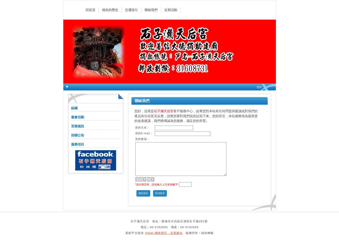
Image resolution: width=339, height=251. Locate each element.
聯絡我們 (151, 10)
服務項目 (77, 144)
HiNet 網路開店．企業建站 (164, 239)
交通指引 (131, 10)
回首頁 (90, 10)
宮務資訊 (77, 126)
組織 (74, 108)
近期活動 (170, 10)
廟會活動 (77, 117)
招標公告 (77, 135)
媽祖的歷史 (110, 10)
